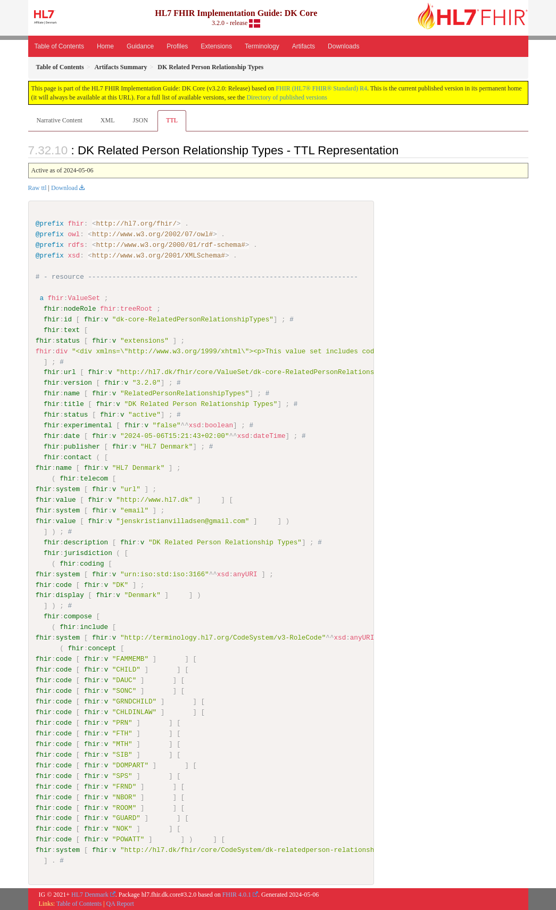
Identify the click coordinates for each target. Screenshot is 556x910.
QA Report (120, 903)
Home (105, 46)
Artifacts (303, 46)
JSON (140, 120)
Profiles (177, 46)
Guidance (140, 46)
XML (108, 120)
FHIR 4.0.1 (236, 894)
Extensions (216, 46)
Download (64, 188)
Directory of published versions (286, 97)
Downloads (343, 46)
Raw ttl (37, 188)
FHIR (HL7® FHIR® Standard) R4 (321, 88)
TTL (172, 120)
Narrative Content (59, 120)
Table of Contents (59, 46)
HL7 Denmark (90, 894)
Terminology (262, 46)
